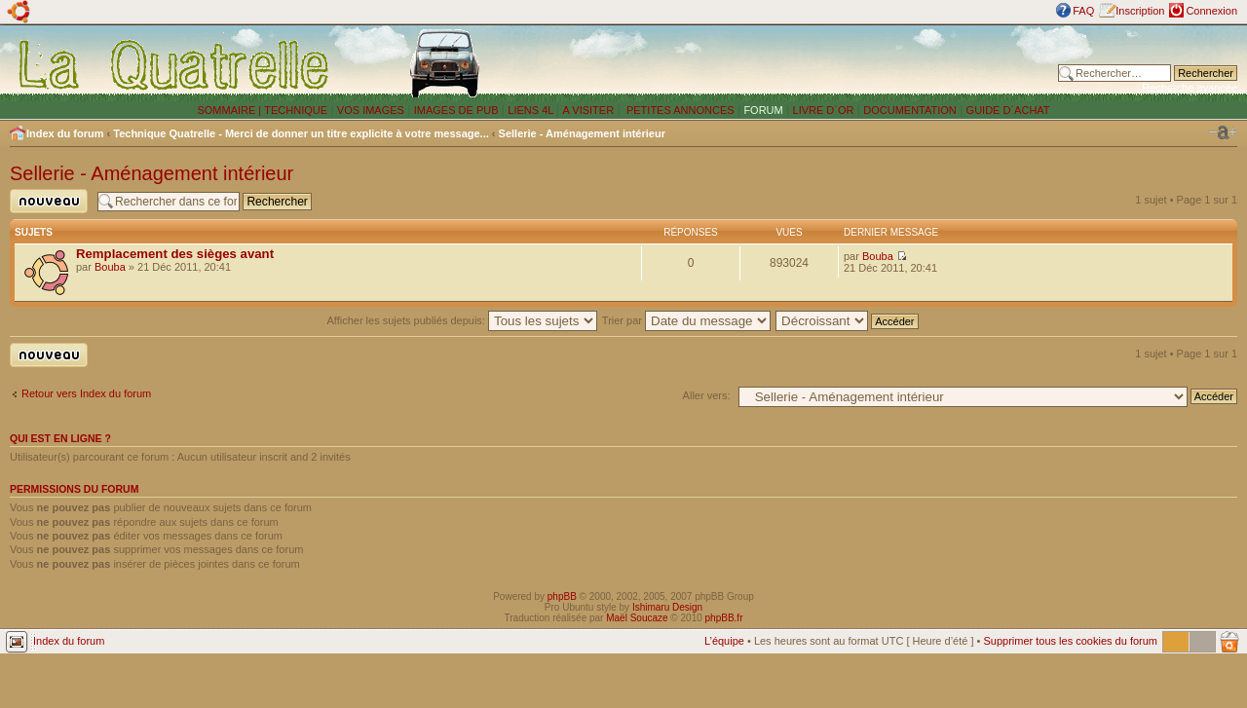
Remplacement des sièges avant (175, 253)
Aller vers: (707, 395)
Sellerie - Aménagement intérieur (582, 133)
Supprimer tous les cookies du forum (1070, 641)
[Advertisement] (802, 63)
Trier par (686, 320)
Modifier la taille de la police (1222, 132)
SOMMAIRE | (230, 110)
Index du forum (64, 133)
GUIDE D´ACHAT (1008, 110)
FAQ (1083, 11)
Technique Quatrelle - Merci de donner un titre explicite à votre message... (301, 133)
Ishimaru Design (667, 607)
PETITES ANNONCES (679, 110)
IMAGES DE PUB (456, 110)
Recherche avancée (1189, 87)
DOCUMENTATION (910, 110)
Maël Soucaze (636, 618)
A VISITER (589, 110)
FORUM (762, 110)
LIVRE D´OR (823, 110)
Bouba (110, 267)
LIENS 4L (532, 110)
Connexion (1211, 11)
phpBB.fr (724, 618)
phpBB (562, 596)
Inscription (1139, 11)
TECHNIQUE (295, 110)
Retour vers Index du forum (86, 393)
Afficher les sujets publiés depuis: (461, 320)
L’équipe (724, 641)
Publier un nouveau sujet (49, 201)
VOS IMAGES (370, 110)
